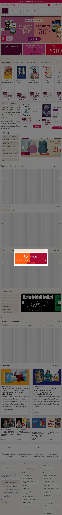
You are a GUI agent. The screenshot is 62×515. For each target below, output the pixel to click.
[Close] (46, 250)
